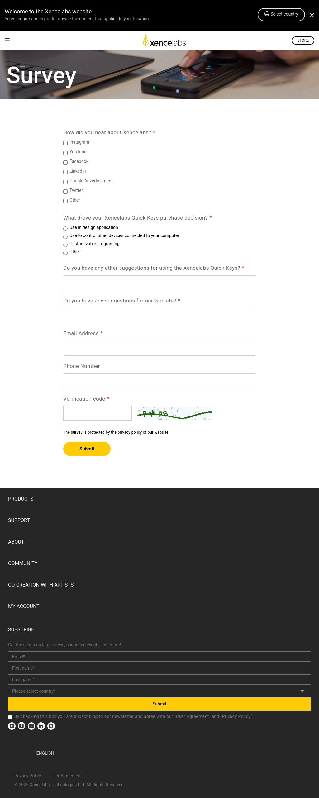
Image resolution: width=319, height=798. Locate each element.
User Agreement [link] (192, 716)
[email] (159, 656)
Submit (86, 449)
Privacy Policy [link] (236, 716)
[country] (159, 691)
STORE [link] (303, 40)
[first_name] (159, 668)
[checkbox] (10, 717)
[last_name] (159, 679)
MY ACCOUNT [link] (24, 606)
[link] (7, 40)
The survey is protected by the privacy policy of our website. (116, 432)
